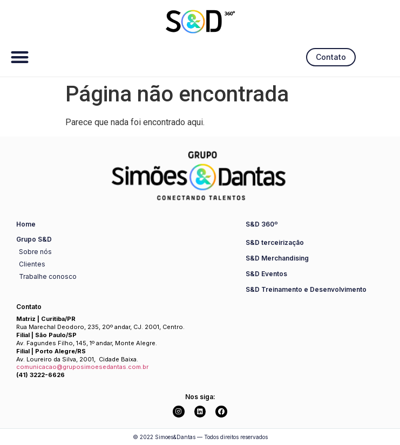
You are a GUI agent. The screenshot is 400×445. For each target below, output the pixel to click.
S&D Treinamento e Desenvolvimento (306, 289)
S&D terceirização (275, 242)
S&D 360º (262, 224)
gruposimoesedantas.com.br (105, 367)
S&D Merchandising (277, 258)
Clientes (32, 264)
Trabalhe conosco (48, 276)
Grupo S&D (34, 239)
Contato (29, 307)
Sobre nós (35, 252)
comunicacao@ (39, 367)
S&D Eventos (266, 274)
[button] (19, 57)
